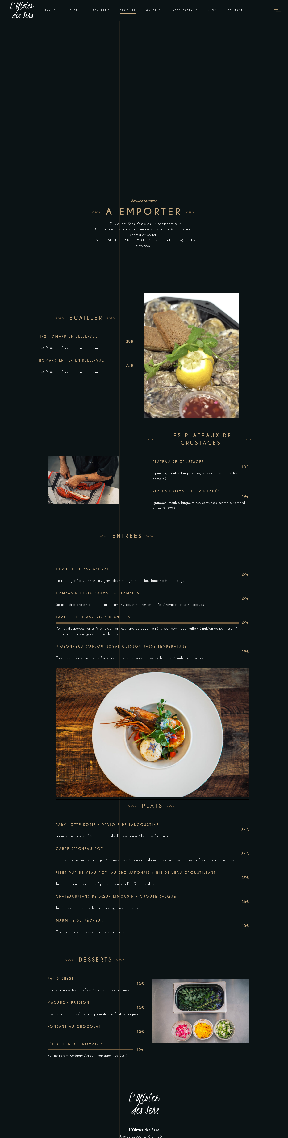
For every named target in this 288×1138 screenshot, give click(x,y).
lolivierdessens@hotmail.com (144, 1075)
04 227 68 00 (144, 1069)
